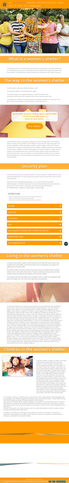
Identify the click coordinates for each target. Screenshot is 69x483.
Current (25, 5)
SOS (15, 5)
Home (10, 2)
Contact (20, 5)
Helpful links (60, 2)
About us (11, 5)
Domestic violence (31, 2)
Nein (54, 481)
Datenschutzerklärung (61, 481)
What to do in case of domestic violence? (46, 2)
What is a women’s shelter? (19, 2)
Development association (35, 5)
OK (50, 481)
